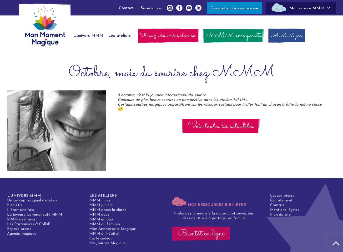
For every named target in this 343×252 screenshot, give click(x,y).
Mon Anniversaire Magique (112, 230)
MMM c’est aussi (21, 221)
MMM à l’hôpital (104, 235)
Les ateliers (103, 197)
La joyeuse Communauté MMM (34, 216)
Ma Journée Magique (107, 245)
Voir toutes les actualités (221, 126)
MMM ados (99, 216)
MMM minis (99, 202)
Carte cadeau (100, 240)
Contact (126, 8)
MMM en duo (101, 221)
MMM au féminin (104, 226)
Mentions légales (284, 211)
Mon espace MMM (306, 8)
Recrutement (281, 202)
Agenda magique (21, 235)
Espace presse (19, 230)
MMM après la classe (107, 211)
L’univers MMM (24, 197)
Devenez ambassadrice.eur (234, 8)
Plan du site (280, 216)
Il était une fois (20, 211)
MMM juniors (101, 207)
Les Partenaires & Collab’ (29, 226)
